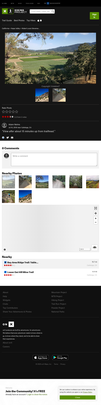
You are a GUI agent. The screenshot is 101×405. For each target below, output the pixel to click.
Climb (4, 3)
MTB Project (56, 296)
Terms (56, 364)
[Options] (95, 248)
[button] (3, 137)
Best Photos (19, 20)
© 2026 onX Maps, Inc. (44, 364)
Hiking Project (57, 300)
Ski (38, 3)
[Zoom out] (96, 222)
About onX (7, 342)
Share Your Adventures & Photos (17, 311)
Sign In (94, 15)
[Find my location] (96, 213)
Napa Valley (15, 28)
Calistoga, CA (26, 127)
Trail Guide (7, 20)
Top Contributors (10, 308)
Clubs (5, 304)
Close (77, 397)
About (5, 292)
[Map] (50, 228)
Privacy (62, 364)
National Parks (57, 311)
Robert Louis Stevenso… (31, 28)
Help (5, 296)
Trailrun (30, 3)
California (5, 28)
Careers (6, 346)
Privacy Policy (87, 392)
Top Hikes (31, 20)
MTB (12, 3)
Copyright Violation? (51, 86)
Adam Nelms (14, 124)
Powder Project (58, 308)
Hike (20, 3)
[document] (77, 393)
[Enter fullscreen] (96, 208)
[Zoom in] (96, 218)
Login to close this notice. (37, 394)
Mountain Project (59, 292)
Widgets (6, 300)
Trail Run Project (58, 304)
